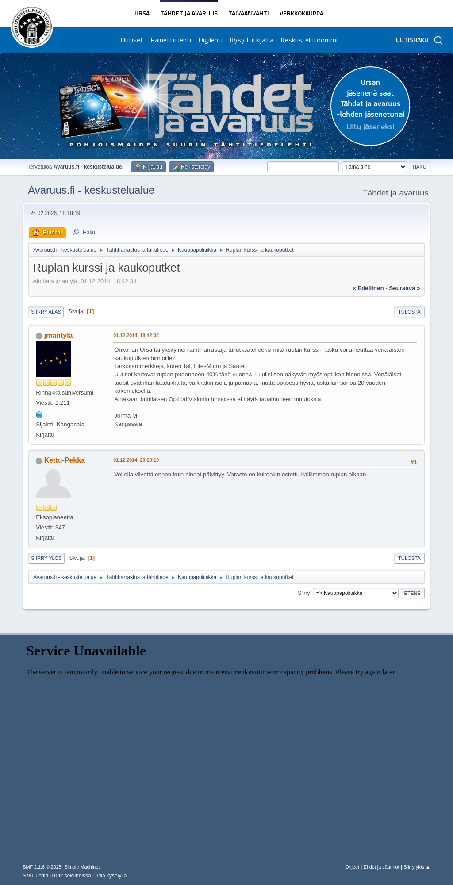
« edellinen (368, 288)
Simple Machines (83, 867)
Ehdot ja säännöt (381, 867)
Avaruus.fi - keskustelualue (91, 190)
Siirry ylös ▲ (416, 867)
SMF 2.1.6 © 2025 (42, 867)
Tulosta (409, 311)
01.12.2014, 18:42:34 (136, 335)
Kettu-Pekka (64, 460)
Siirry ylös (46, 558)
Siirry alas (46, 311)
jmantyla (58, 335)
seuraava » (404, 288)
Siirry (304, 593)
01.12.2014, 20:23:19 (136, 460)
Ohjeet (352, 867)
